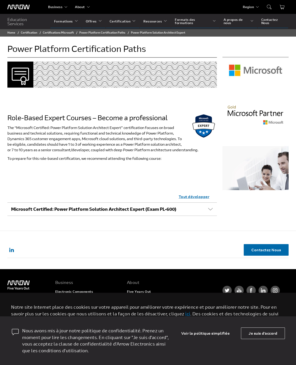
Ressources (152, 21)
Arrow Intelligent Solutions (77, 309)
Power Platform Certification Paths (102, 32)
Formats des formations (185, 21)
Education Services (17, 21)
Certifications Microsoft (58, 32)
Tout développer (194, 196)
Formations (63, 21)
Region (248, 7)
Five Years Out (139, 291)
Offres (91, 21)
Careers (133, 300)
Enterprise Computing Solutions (81, 300)
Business (55, 7)
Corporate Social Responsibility (152, 309)
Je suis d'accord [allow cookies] (263, 333)
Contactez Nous (269, 21)
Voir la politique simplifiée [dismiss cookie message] (205, 333)
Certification (120, 21)
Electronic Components (74, 291)
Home (11, 32)
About (80, 7)
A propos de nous (233, 21)
